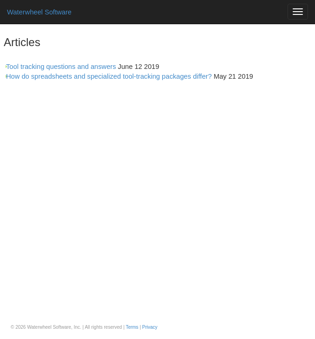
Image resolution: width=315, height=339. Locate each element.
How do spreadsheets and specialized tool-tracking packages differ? (109, 76)
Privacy (150, 327)
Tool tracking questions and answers (61, 66)
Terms (132, 327)
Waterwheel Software (39, 12)
